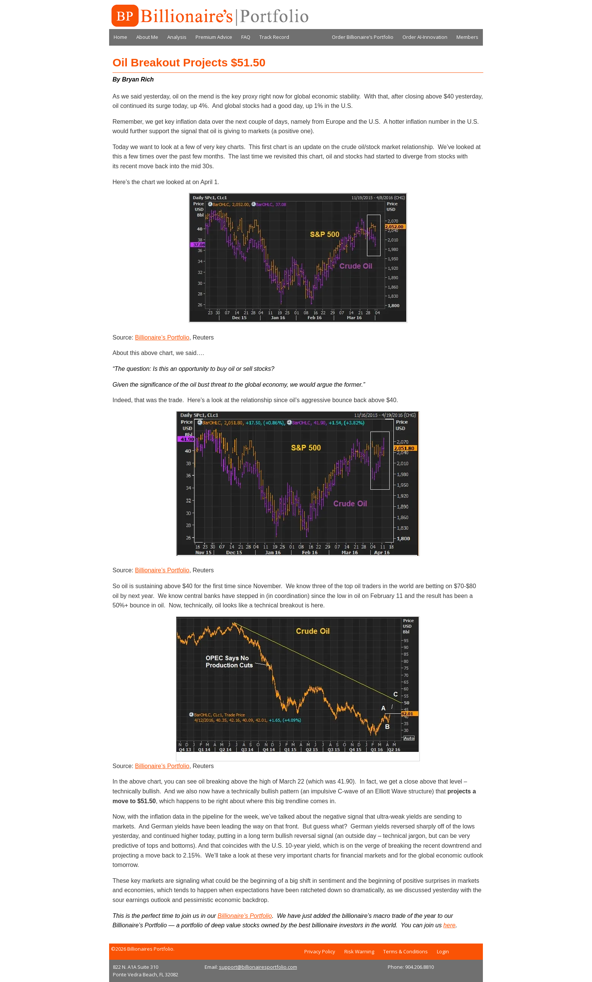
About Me (147, 37)
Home (120, 37)
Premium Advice (214, 37)
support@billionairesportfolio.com (258, 967)
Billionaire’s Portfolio (162, 337)
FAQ (245, 37)
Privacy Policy (319, 951)
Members (467, 37)
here (449, 925)
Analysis (177, 37)
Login (443, 951)
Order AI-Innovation (424, 37)
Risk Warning (359, 951)
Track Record (274, 37)
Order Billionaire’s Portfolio (362, 37)
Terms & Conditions (405, 951)
